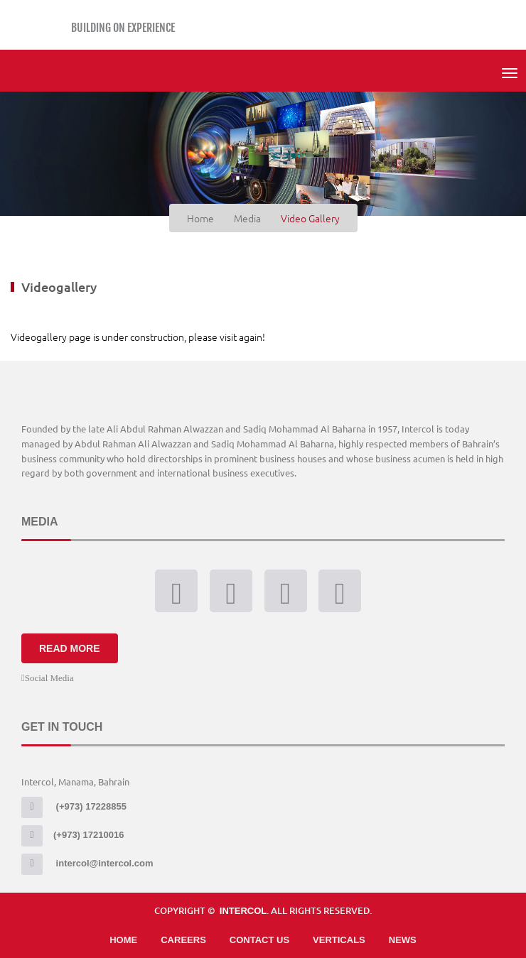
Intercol (243, 910)
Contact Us (259, 940)
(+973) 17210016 (72, 834)
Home (123, 940)
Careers (183, 940)
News (403, 940)
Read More (69, 648)
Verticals (339, 940)
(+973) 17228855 (74, 806)
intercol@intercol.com (87, 863)
